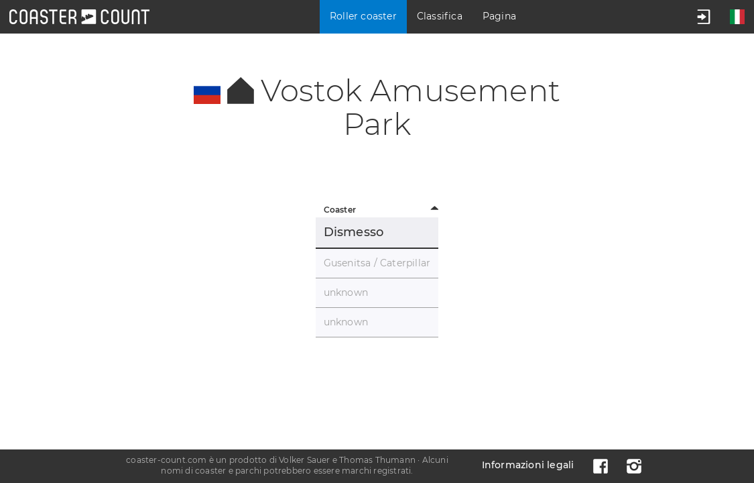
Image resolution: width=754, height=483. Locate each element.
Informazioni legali (528, 465)
